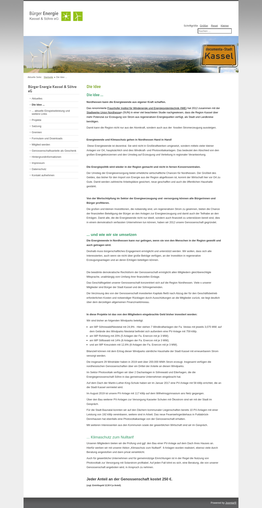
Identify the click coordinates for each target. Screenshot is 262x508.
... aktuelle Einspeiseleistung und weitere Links (51, 112)
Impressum (38, 162)
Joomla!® (230, 502)
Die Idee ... (38, 104)
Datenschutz (39, 169)
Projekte (36, 120)
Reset (214, 25)
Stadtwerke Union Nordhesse (104, 112)
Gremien (37, 132)
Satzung (36, 126)
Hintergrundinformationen (46, 156)
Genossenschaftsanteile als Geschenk (54, 150)
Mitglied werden (41, 144)
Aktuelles (37, 98)
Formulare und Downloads (47, 138)
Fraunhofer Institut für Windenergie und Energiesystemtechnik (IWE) (147, 108)
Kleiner (225, 25)
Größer (204, 25)
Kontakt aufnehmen (43, 175)
